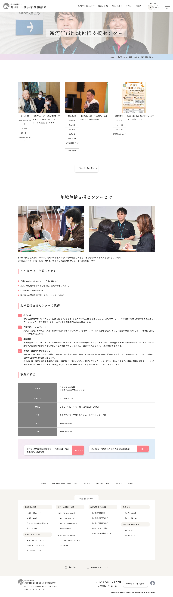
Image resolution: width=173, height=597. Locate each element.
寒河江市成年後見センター (68, 518)
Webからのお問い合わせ (135, 583)
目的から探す (117, 6)
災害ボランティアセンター (35, 545)
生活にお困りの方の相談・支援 (70, 540)
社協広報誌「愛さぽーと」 (24, 122)
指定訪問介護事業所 (98, 513)
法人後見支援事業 (65, 528)
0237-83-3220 (107, 582)
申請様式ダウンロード (99, 567)
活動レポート (25, 133)
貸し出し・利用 (32, 528)
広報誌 (138, 6)
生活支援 (72, 134)
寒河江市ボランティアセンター (37, 540)
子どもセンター (130, 530)
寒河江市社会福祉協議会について (64, 483)
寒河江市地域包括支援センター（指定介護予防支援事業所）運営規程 (48, 450)
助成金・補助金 (32, 518)
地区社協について (103, 483)
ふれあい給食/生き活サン (100, 528)
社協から (72, 129)
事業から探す (103, 6)
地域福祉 (25, 128)
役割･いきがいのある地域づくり (37, 523)
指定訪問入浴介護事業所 (100, 518)
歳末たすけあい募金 (131, 518)
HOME (43, 483)
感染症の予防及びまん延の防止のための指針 (110, 448)
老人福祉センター (130, 535)
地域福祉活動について (34, 513)
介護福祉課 (72, 151)
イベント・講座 (119, 125)
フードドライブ (65, 546)
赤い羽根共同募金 (130, 513)
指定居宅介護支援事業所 (100, 523)
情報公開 (72, 567)
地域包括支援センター (24, 139)
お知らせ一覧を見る (86, 168)
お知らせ (129, 6)
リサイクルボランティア (35, 550)
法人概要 (86, 483)
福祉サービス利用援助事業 (68, 523)
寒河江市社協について (86, 6)
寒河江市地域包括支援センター (102, 533)
